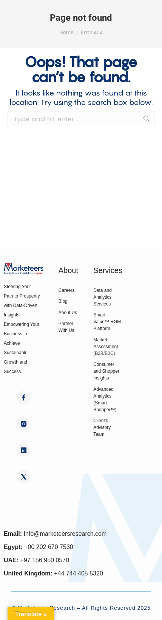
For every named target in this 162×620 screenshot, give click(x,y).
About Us (68, 312)
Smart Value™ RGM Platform (107, 321)
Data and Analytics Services (102, 297)
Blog (63, 301)
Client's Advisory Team (102, 427)
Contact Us (22, 512)
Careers (67, 290)
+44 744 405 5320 (78, 573)
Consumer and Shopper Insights (106, 371)
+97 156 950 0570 (44, 560)
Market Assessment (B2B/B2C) (105, 346)
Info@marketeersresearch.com (64, 534)
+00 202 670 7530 (48, 547)
